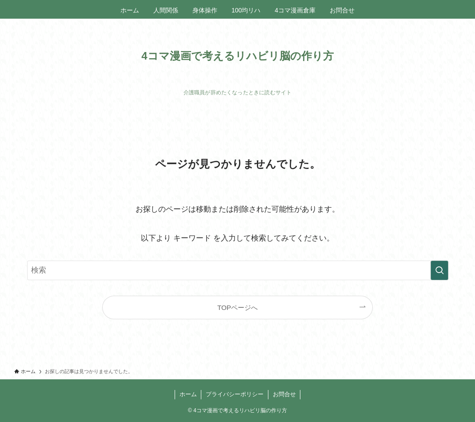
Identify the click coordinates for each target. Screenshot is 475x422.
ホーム (188, 394)
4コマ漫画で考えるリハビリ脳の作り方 (237, 56)
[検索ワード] (237, 270)
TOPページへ (237, 307)
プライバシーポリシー (234, 394)
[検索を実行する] (439, 270)
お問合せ (284, 394)
